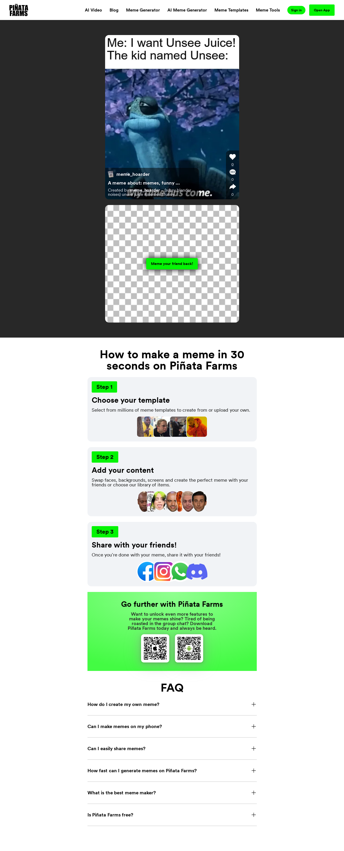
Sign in (296, 10)
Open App (322, 10)
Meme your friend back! (172, 264)
